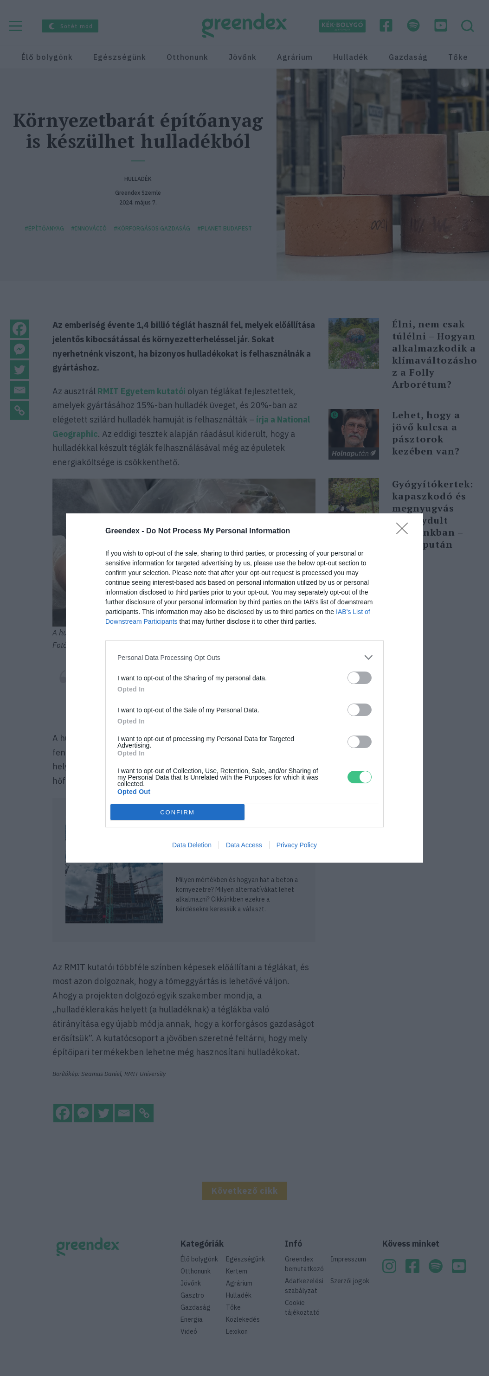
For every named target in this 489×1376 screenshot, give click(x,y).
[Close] (405, 531)
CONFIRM (177, 812)
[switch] (359, 678)
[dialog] (244, 688)
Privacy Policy (297, 845)
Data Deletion (192, 845)
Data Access (244, 845)
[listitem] (244, 657)
